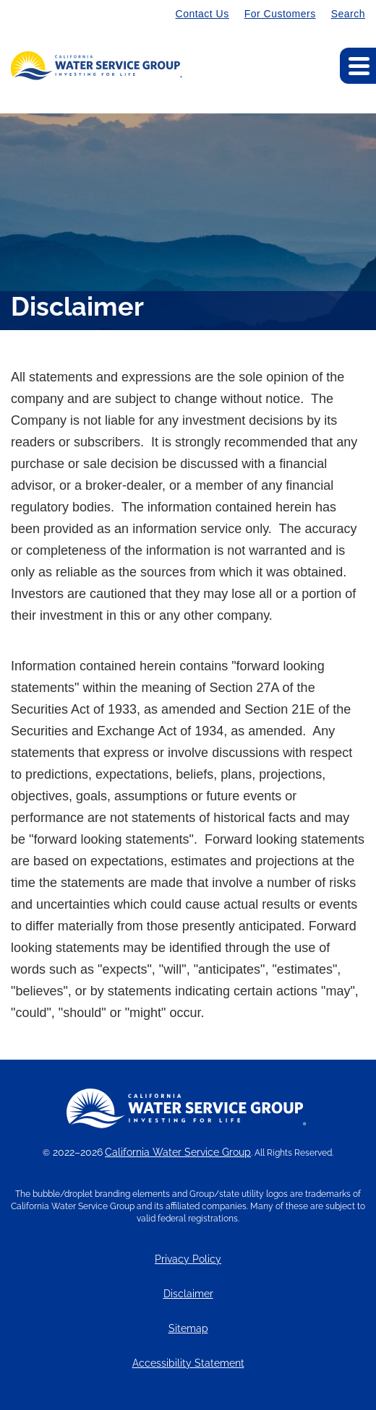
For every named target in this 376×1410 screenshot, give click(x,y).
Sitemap (188, 1328)
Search (348, 14)
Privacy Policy (188, 1259)
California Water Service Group (178, 1152)
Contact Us (202, 14)
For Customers (280, 14)
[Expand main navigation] (358, 66)
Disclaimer (188, 1294)
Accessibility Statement (188, 1363)
